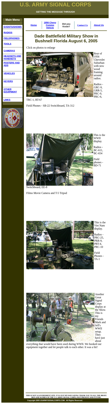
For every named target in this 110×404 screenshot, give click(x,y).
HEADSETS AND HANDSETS (12, 57)
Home (34, 25)
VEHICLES (9, 73)
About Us (99, 25)
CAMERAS (9, 50)
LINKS (7, 99)
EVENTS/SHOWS (13, 27)
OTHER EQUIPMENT (10, 90)
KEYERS (8, 81)
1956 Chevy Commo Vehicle (50, 25)
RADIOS (8, 32)
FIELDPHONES (11, 38)
